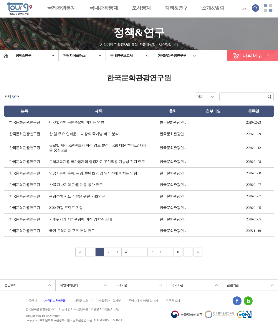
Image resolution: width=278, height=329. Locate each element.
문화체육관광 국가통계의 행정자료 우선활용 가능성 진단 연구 (97, 162)
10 (178, 252)
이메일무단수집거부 (108, 300)
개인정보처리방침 (55, 300)
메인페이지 (5, 55)
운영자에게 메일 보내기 (143, 300)
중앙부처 (10, 285)
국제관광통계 (61, 8)
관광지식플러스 (74, 55)
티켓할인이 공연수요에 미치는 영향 (76, 122)
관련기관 (233, 285)
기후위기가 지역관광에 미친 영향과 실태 (80, 219)
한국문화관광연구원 (171, 55)
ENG (244, 8)
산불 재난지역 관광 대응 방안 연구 (76, 185)
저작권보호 (81, 300)
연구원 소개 (172, 300)
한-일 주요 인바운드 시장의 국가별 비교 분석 (83, 134)
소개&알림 (213, 8)
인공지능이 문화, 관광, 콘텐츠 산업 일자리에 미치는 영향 (93, 173)
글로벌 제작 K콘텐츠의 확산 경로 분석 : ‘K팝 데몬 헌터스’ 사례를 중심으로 (97, 147)
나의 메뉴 (252, 55)
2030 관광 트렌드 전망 (66, 208)
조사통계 (141, 8)
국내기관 (121, 285)
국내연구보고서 (121, 55)
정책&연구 (176, 8)
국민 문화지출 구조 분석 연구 (72, 231)
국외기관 (177, 285)
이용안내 (31, 300)
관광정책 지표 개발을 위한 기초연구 (77, 196)
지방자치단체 (69, 285)
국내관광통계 (103, 8)
